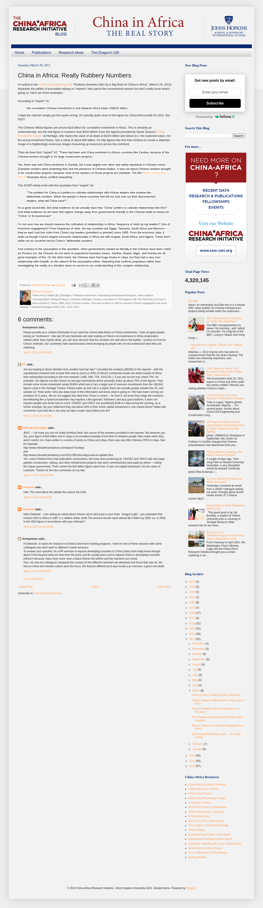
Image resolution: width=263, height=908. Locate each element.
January (197, 749)
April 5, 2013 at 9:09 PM (37, 497)
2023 (192, 592)
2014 (192, 633)
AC (24, 364)
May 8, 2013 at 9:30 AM (37, 571)
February (198, 744)
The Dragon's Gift (105, 52)
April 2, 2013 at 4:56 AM (37, 352)
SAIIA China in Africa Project (205, 848)
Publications (41, 52)
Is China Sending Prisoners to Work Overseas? (224, 480)
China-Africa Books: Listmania (206, 811)
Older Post (164, 586)
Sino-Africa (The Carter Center (206, 821)
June (195, 675)
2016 (192, 623)
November (198, 648)
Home (19, 52)
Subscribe (215, 103)
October (197, 654)
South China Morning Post (55, 84)
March (196, 690)
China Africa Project (200, 793)
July (195, 669)
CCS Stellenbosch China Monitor (207, 852)
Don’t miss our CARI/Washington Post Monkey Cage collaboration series (225, 535)
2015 (192, 628)
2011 (192, 760)
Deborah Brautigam (34, 427)
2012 (192, 755)
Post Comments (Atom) (48, 593)
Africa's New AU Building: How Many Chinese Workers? (225, 453)
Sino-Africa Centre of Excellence (207, 807)
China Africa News (199, 816)
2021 (192, 597)
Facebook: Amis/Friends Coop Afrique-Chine (214, 843)
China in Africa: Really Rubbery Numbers (216, 695)
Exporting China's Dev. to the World (209, 834)
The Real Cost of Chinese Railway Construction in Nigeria (225, 397)
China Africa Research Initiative (207, 784)
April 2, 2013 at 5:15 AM (37, 415)
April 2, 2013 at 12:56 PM (38, 475)
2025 (192, 581)
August (196, 664)
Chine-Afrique (196, 829)
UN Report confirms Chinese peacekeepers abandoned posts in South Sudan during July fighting (226, 427)
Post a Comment (33, 579)
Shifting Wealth (197, 857)
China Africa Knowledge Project (207, 798)
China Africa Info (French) (203, 789)
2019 (192, 607)
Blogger (190, 888)
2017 (192, 618)
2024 (192, 586)
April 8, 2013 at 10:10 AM (38, 526)
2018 (192, 612)
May (195, 680)
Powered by (215, 117)
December (198, 643)
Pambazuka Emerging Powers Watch (210, 839)
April (195, 685)
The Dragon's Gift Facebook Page (208, 825)
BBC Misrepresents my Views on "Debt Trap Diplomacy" (224, 320)
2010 (192, 766)
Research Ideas (71, 52)
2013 (192, 639)
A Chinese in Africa (199, 802)
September (199, 659)
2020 (192, 602)
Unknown (28, 487)
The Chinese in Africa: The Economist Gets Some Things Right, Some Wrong (224, 372)
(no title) (193, 301)
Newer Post (26, 586)
